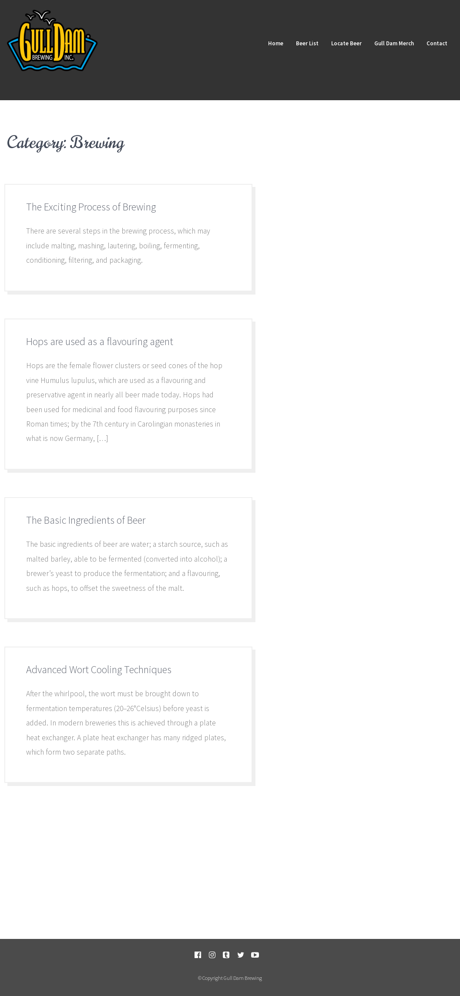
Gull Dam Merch (393, 43)
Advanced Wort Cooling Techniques (98, 669)
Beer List (305, 43)
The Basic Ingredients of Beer (85, 520)
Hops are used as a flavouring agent (99, 341)
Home (273, 43)
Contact (436, 43)
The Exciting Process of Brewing (91, 206)
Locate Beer (345, 43)
